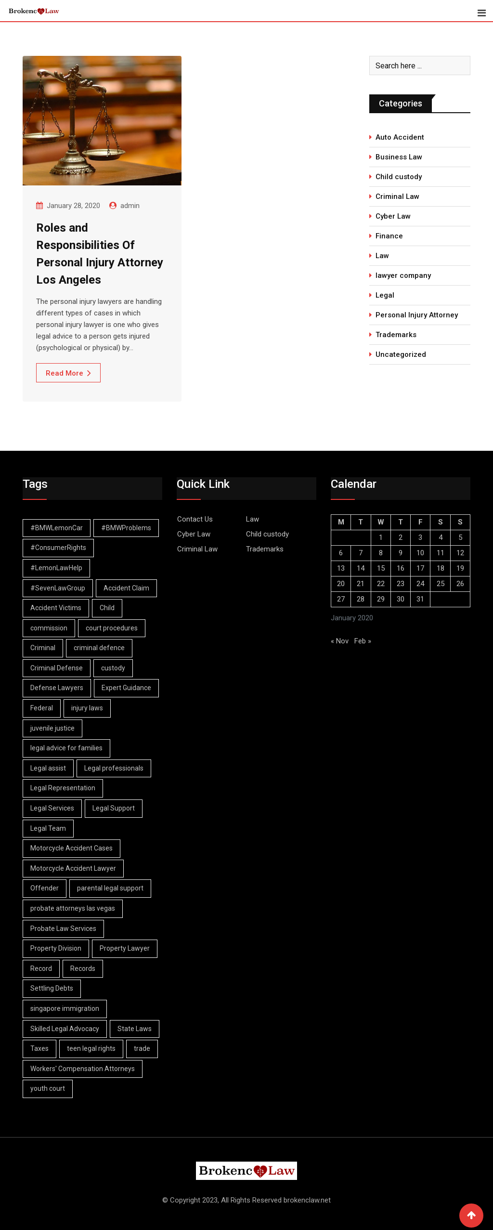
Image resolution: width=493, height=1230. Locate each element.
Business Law (399, 157)
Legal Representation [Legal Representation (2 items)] (62, 788)
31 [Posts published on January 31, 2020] (420, 599)
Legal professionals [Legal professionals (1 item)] (113, 768)
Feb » (362, 641)
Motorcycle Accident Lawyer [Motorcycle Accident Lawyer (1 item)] (73, 868)
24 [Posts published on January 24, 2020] (420, 583)
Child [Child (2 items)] (107, 608)
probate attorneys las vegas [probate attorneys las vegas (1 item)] (72, 908)
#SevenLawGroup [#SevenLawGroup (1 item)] (57, 588)
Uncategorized (401, 354)
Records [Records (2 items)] (82, 968)
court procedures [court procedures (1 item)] (112, 628)
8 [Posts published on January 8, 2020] (381, 553)
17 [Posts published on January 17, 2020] (420, 568)
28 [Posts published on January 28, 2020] (360, 599)
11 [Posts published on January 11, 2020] (440, 553)
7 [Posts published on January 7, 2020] (361, 553)
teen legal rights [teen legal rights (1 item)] (91, 1048)
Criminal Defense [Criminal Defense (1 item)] (56, 668)
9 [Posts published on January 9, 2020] (400, 553)
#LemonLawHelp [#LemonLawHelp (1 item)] (56, 568)
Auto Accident (400, 137)
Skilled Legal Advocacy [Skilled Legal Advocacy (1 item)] (64, 1029)
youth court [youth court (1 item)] (47, 1088)
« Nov (340, 641)
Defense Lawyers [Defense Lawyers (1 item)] (56, 688)
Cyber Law (393, 216)
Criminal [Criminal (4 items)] (42, 648)
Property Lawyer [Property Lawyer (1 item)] (125, 948)
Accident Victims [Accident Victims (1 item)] (55, 608)
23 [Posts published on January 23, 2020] (400, 583)
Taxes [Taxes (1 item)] (39, 1048)
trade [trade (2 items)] (142, 1048)
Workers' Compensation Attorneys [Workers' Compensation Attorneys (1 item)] (82, 1069)
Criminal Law (397, 196)
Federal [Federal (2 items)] (41, 708)
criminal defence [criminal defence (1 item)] (99, 648)
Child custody (399, 176)
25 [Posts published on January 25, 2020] (440, 583)
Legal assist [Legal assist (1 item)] (48, 768)
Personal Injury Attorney (417, 315)
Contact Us (195, 519)
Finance (389, 236)
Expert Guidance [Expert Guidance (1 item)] (126, 688)
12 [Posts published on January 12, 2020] (460, 553)
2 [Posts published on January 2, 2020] (400, 537)
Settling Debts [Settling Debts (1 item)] (51, 988)
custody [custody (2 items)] (113, 668)
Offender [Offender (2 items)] (44, 888)
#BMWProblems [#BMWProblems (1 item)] (126, 528)
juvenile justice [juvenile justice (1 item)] (52, 728)
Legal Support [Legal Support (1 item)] (113, 808)
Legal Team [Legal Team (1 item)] (48, 828)
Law (382, 255)
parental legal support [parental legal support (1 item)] (110, 888)
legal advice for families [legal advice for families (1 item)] (66, 748)
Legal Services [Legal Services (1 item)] (52, 808)
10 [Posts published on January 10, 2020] (420, 553)
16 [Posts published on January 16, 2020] (400, 568)
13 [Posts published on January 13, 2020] (341, 568)
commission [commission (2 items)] (48, 628)
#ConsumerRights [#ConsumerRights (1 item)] (58, 547)
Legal (385, 295)
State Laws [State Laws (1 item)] (134, 1029)
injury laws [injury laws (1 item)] (87, 708)
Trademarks (396, 334)
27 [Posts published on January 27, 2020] (341, 599)
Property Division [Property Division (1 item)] (55, 948)
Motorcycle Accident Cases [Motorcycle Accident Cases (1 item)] (71, 848)
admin (130, 205)
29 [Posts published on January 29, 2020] (381, 599)
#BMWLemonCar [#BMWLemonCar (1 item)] (56, 528)
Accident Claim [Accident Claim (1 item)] (126, 588)
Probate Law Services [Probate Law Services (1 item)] (63, 928)
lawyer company (403, 275)
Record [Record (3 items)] (41, 968)
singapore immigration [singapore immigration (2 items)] (64, 1008)
